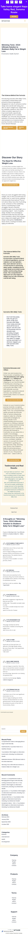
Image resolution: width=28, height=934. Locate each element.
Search (3, 729)
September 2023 (6, 822)
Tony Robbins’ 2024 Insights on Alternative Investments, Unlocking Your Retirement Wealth (13, 754)
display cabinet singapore (12, 661)
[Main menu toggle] (25, 20)
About (14, 863)
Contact (14, 865)
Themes (14, 860)
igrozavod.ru (5, 791)
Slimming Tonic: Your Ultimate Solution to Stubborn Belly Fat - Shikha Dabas (13, 533)
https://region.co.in (11, 594)
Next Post (14, 512)
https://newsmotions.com (12, 689)
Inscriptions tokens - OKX (8, 803)
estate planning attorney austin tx (15, 543)
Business (4, 834)
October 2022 (5, 824)
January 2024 (5, 819)
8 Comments (5, 54)
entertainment (5, 837)
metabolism (18, 220)
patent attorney (10, 639)
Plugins (14, 862)
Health (11, 54)
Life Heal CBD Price (6, 797)
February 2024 (5, 817)
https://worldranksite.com (13, 620)
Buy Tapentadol (10, 570)
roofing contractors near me (9, 782)
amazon (4, 778)
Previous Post (14, 508)
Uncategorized (6, 841)
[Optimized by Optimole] (7, 931)
